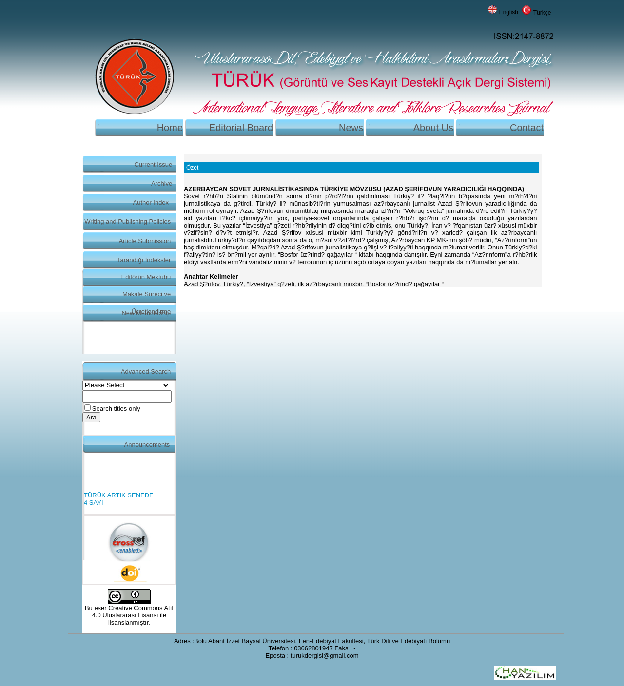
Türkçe (542, 12)
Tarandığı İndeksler (144, 260)
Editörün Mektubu (146, 277)
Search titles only (116, 408)
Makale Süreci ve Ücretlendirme (146, 296)
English (508, 12)
